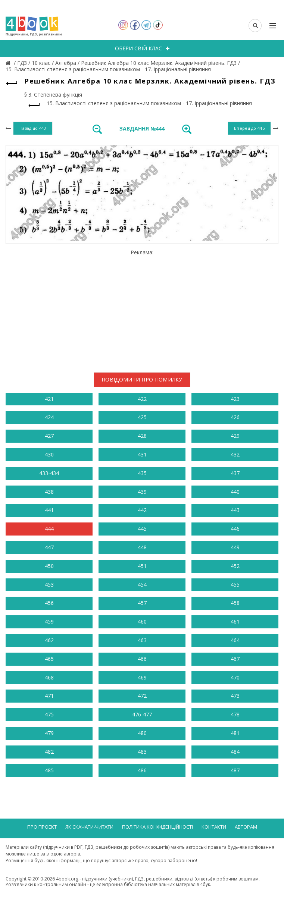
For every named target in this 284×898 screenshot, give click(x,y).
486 (142, 770)
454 (142, 584)
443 (235, 510)
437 (235, 473)
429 (235, 435)
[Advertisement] (142, 308)
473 (235, 695)
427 (49, 435)
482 (49, 751)
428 (142, 435)
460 (142, 621)
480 (142, 733)
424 (49, 417)
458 (235, 602)
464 (235, 640)
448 (142, 547)
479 (49, 733)
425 (142, 417)
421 (49, 398)
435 (142, 473)
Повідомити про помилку (142, 379)
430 (49, 454)
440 (235, 491)
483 (142, 751)
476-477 (142, 714)
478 (235, 714)
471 (49, 695)
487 (235, 770)
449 (235, 547)
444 (49, 528)
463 (142, 640)
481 (235, 733)
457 (142, 602)
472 (142, 695)
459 (49, 621)
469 (142, 677)
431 (142, 454)
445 (142, 528)
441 (49, 510)
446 (235, 528)
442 (142, 510)
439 (142, 491)
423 (235, 398)
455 (235, 584)
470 (235, 677)
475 (49, 714)
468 (49, 677)
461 (235, 621)
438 (49, 491)
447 (49, 547)
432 (235, 454)
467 (235, 658)
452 (235, 565)
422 (142, 398)
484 (235, 751)
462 (49, 640)
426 (235, 417)
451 (142, 565)
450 (49, 565)
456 (49, 602)
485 (49, 770)
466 (142, 658)
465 (49, 658)
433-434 (49, 473)
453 (49, 584)
